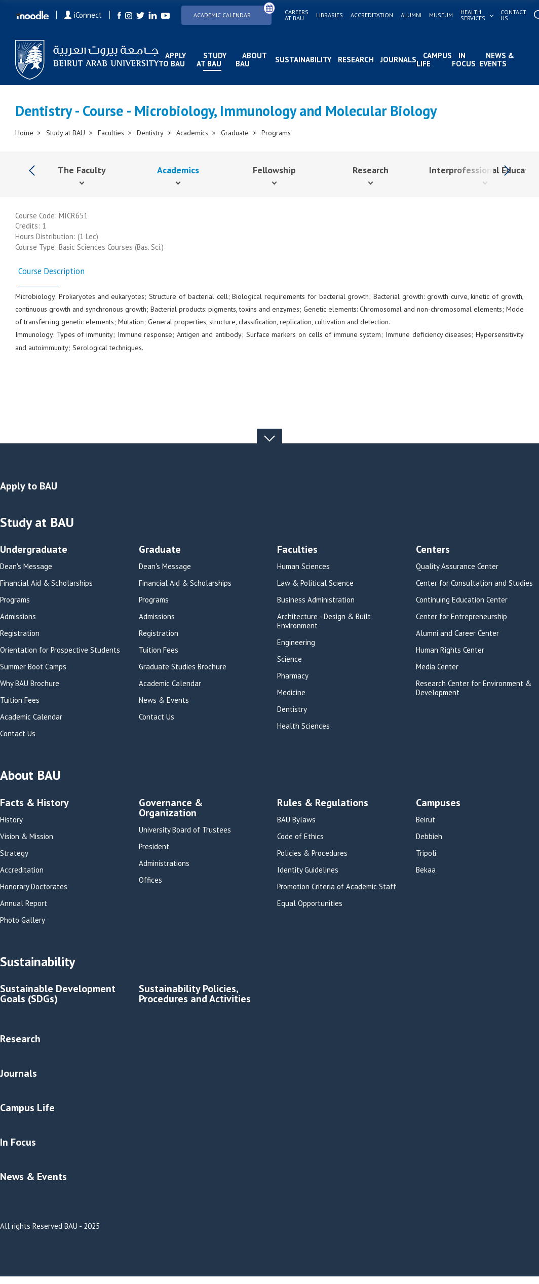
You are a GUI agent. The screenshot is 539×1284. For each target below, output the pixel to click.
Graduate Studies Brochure (182, 666)
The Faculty (82, 170)
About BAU (251, 59)
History (11, 819)
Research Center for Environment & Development (473, 688)
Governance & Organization (171, 808)
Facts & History (34, 803)
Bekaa (426, 870)
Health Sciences (303, 726)
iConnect (83, 15)
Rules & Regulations (322, 803)
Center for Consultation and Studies (474, 583)
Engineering (296, 642)
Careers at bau (297, 15)
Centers (433, 550)
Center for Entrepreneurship (461, 616)
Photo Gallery (22, 920)
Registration (20, 633)
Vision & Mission (26, 836)
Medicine (291, 692)
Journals (398, 59)
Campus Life (434, 59)
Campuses (438, 803)
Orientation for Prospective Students (60, 650)
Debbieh (429, 836)
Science (289, 659)
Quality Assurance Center (457, 566)
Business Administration (316, 600)
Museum (441, 15)
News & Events (496, 59)
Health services (472, 15)
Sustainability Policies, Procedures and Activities (195, 994)
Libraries (329, 15)
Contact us (513, 15)
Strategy (14, 853)
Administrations (164, 863)
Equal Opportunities (309, 903)
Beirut (425, 819)
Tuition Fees (20, 700)
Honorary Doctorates (33, 886)
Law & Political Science (315, 583)
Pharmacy (293, 676)
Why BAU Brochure (29, 683)
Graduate (235, 132)
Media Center (437, 666)
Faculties (111, 132)
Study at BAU (211, 59)
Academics (192, 132)
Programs (276, 132)
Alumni (411, 15)
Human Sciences (303, 566)
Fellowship (274, 170)
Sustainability (303, 59)
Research (356, 59)
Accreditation (372, 15)
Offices (150, 880)
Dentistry (150, 132)
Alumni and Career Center (457, 633)
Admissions (18, 616)
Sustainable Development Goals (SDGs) (57, 994)
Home (24, 132)
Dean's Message (26, 566)
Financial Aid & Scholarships (46, 583)
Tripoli (426, 853)
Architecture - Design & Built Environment (324, 621)
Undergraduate (33, 550)
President (154, 846)
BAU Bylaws (296, 819)
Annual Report (23, 903)
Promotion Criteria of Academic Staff (336, 886)
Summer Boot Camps (33, 666)
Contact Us (17, 733)
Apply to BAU (172, 59)
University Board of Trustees (185, 830)
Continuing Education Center (462, 600)
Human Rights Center (450, 650)
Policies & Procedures (312, 853)
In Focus (464, 59)
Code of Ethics (300, 836)
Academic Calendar (233, 12)
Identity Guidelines (307, 870)
